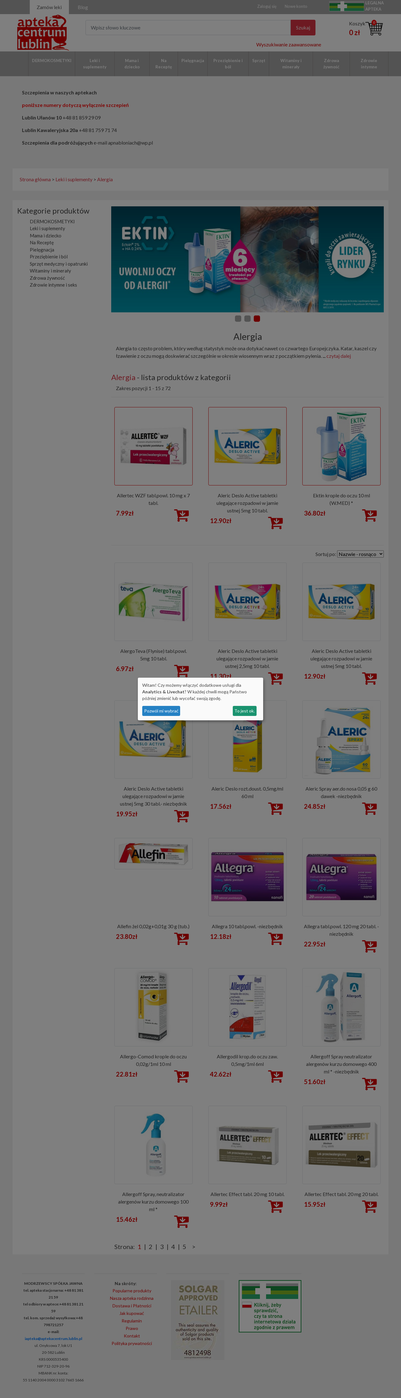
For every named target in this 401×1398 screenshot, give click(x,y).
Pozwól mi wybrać (161, 710)
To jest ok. (244, 710)
